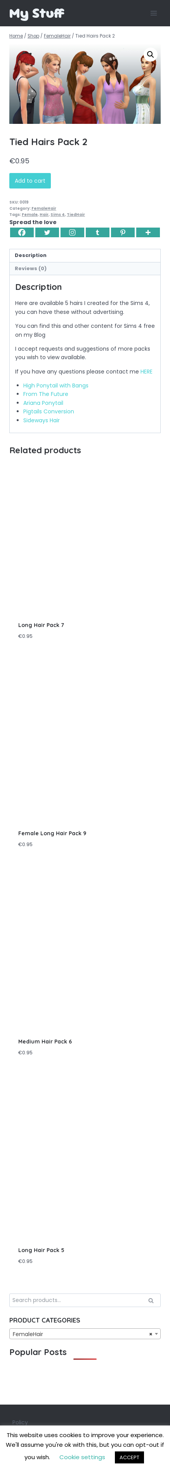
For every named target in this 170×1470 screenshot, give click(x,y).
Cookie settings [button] (82, 1457)
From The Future (45, 394)
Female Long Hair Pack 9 (52, 833)
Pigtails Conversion (48, 411)
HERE (147, 371)
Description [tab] (31, 255)
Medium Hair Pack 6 (45, 1041)
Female (30, 214)
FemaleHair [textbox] (83, 1334)
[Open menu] (153, 13)
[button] (151, 55)
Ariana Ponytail (43, 403)
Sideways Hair (41, 420)
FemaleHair (43, 208)
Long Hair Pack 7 (41, 625)
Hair (44, 214)
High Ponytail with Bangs (55, 385)
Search (153, 1301)
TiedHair (76, 214)
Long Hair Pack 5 (41, 1250)
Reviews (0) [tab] (31, 268)
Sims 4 (57, 214)
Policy (20, 1422)
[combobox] (85, 1333)
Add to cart (30, 181)
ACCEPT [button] (129, 1457)
